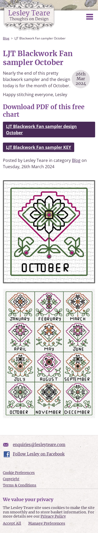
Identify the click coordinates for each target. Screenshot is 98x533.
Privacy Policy (53, 516)
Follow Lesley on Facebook (39, 454)
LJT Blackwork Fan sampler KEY (38, 147)
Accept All (12, 523)
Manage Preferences (46, 523)
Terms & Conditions (19, 485)
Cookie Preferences (19, 473)
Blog (6, 38)
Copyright (11, 479)
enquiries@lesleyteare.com (39, 444)
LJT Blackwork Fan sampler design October (41, 130)
